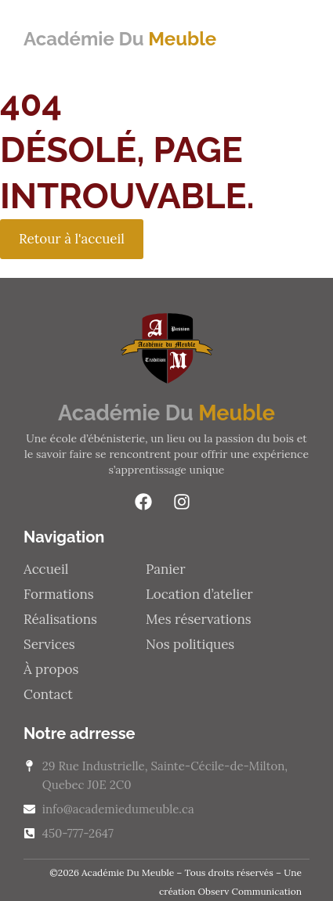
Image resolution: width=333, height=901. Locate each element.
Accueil (46, 569)
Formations (59, 594)
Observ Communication (249, 891)
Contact (48, 694)
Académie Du (120, 38)
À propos (51, 669)
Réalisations (60, 619)
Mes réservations (199, 619)
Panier (166, 569)
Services (49, 644)
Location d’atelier (199, 594)
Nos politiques (190, 644)
